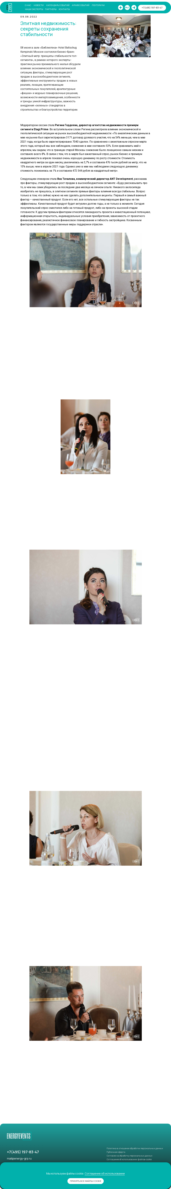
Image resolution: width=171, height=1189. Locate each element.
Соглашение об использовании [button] (105, 1173)
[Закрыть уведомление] (168, 1164)
